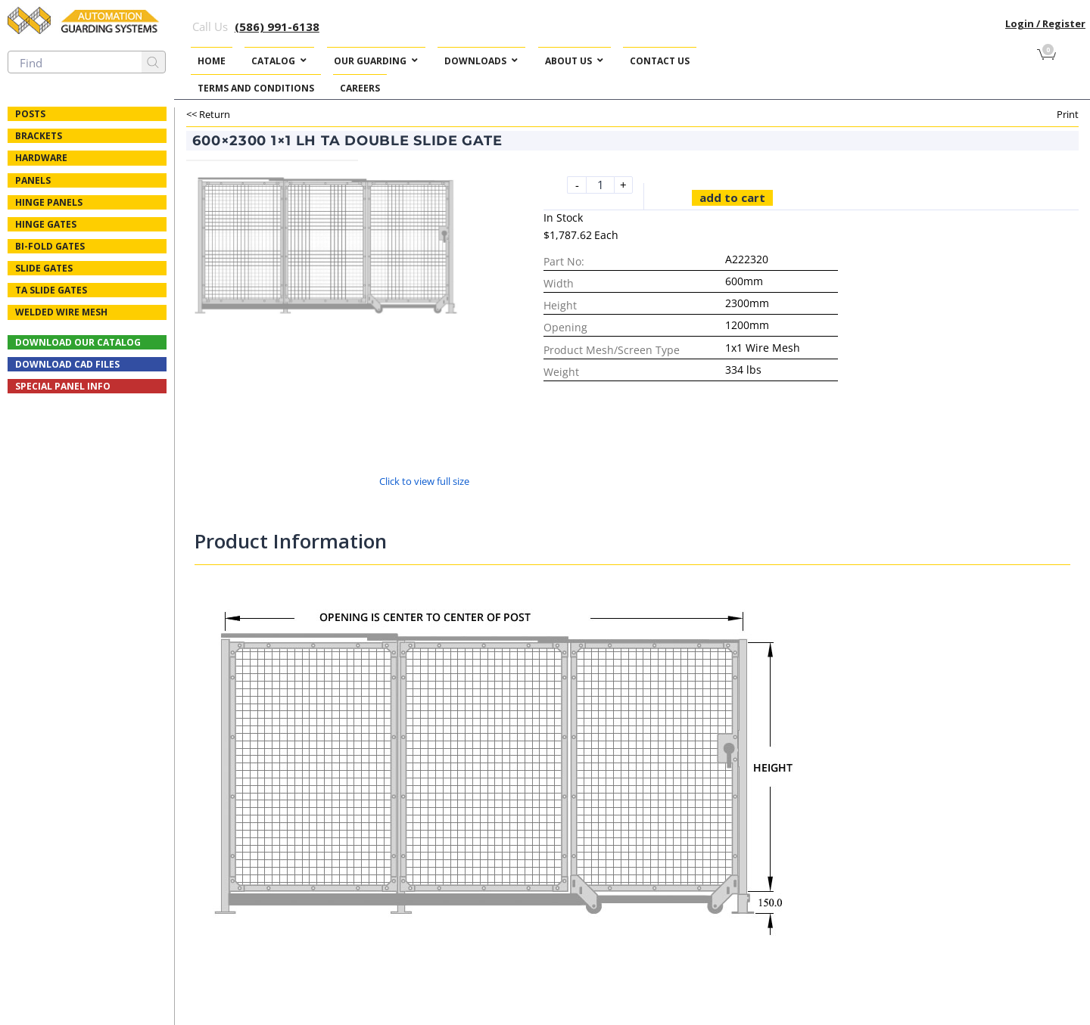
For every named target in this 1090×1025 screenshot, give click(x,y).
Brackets (38, 135)
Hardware (41, 157)
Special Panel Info (63, 386)
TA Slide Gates (51, 290)
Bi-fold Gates (50, 246)
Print (1068, 114)
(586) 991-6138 (277, 26)
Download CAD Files (67, 364)
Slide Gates (44, 268)
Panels (33, 180)
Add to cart (732, 197)
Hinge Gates (45, 224)
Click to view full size (424, 481)
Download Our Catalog (78, 342)
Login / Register (1045, 23)
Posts (30, 113)
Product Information (291, 540)
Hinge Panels (49, 202)
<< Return (208, 114)
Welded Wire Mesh (61, 312)
